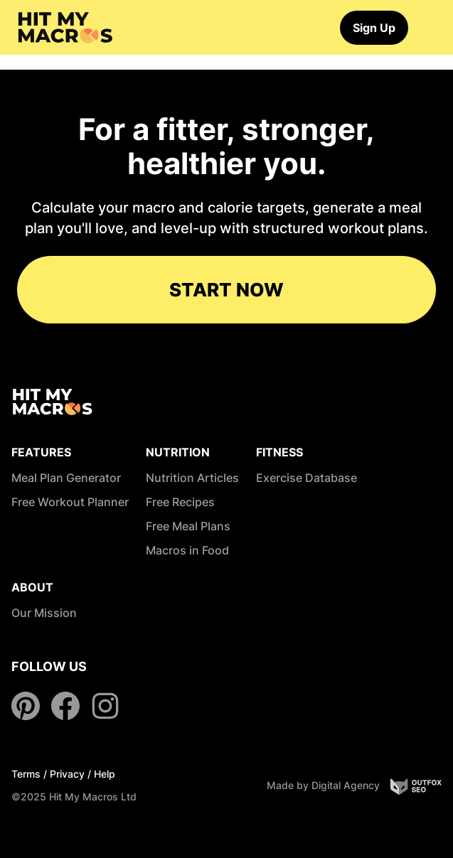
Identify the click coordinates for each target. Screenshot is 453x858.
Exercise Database (306, 478)
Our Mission (44, 613)
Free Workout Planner (70, 502)
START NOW (226, 290)
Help (104, 774)
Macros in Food (187, 550)
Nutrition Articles (192, 478)
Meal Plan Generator (66, 478)
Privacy (67, 774)
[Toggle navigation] (429, 28)
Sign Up (374, 28)
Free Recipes (180, 502)
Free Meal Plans (188, 526)
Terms (26, 774)
